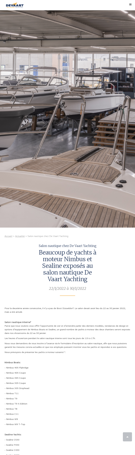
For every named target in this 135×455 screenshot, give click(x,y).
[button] (130, 4)
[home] (14, 4)
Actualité (20, 236)
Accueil (8, 236)
